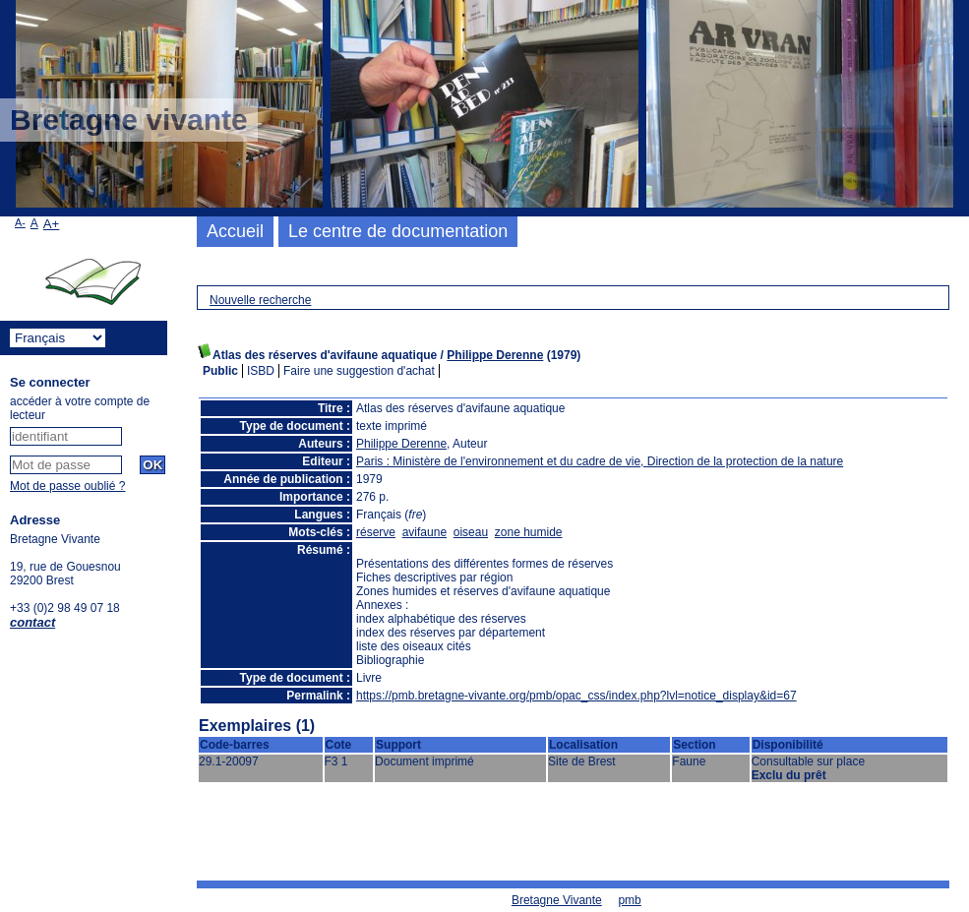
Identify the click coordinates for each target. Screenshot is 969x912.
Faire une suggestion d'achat (359, 371)
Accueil (235, 231)
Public (220, 371)
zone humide (529, 532)
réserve (375, 532)
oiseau (471, 532)
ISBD (260, 371)
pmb (629, 900)
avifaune (424, 532)
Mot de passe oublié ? (67, 486)
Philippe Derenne (495, 355)
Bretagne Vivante (557, 900)
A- (20, 222)
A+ (51, 223)
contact (32, 622)
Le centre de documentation (398, 231)
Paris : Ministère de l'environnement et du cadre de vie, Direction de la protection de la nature (599, 461)
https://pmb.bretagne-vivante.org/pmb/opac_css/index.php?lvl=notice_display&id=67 (576, 695)
